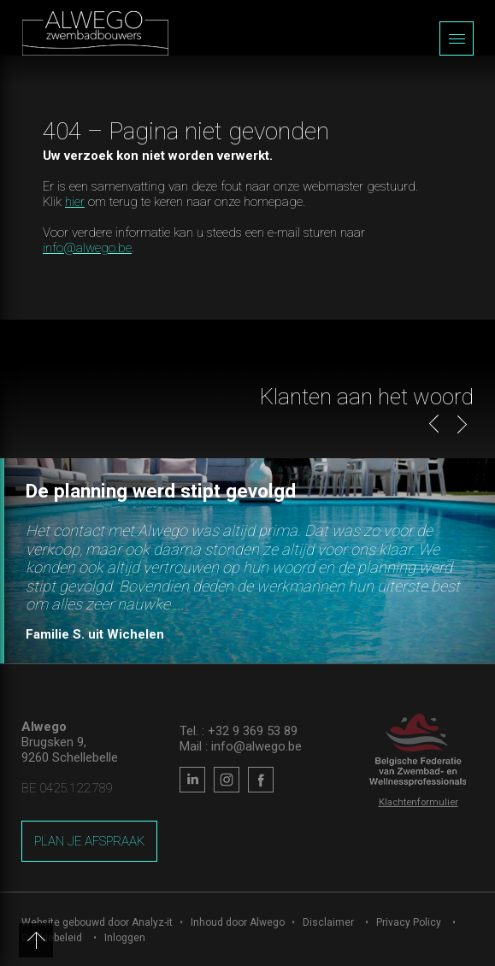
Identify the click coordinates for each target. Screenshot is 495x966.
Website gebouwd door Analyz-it (98, 922)
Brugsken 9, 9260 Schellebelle (69, 749)
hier (75, 201)
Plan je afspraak (89, 841)
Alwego (267, 922)
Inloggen (124, 938)
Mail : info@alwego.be (241, 746)
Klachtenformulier (418, 802)
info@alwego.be (87, 248)
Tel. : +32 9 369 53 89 (239, 731)
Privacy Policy (408, 922)
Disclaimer (328, 922)
